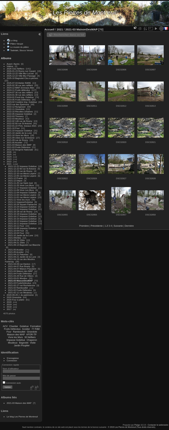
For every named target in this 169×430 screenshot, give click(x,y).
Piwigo (137, 425)
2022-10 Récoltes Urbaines (20, 111)
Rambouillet (19, 331)
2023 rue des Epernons (18, 104)
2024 (9, 157)
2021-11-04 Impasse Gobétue (22, 192)
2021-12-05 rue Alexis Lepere (22, 176)
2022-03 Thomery (15, 116)
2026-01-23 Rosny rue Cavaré (21, 71)
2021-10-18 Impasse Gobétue (22, 214)
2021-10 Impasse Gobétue (19, 130)
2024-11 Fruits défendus (18, 90)
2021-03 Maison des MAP (19, 145)
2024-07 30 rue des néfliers (20, 92)
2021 (9, 164)
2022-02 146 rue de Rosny (19, 121)
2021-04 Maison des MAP (20, 271)
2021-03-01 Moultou (17, 278)
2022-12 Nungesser (16, 107)
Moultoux (13, 342)
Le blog (13, 40)
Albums (6, 58)
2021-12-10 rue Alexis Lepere (22, 173)
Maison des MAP (16, 334)
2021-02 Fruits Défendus (20, 290)
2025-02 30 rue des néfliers (20, 85)
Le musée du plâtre (19, 47)
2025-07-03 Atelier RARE (19, 83)
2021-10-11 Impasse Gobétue (22, 223)
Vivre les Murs (15, 337)
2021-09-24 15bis (16, 240)
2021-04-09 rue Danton (19, 264)
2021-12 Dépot (15, 180)
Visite (33, 342)
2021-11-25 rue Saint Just (20, 183)
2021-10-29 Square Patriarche (22, 204)
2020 (9, 302)
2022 (9, 161)
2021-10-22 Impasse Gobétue (22, 209)
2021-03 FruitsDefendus (19, 283)
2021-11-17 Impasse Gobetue (22, 188)
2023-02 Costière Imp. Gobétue (22, 102)
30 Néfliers (30, 337)
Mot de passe (9, 375)
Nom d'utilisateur (11, 368)
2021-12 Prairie (15, 178)
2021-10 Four (13, 128)
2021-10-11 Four (16, 226)
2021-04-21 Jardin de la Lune (22, 257)
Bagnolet (23, 342)
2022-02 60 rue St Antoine (19, 123)
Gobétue (24, 326)
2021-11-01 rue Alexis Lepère (22, 197)
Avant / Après (13, 64)
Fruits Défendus (12, 329)
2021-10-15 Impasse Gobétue (22, 218)
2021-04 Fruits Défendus (20, 273)
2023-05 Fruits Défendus (19, 99)
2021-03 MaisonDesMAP (20, 280)
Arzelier (26, 329)
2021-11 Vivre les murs (19, 199)
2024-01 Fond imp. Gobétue (20, 97)
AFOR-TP (31, 334)
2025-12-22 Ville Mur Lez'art (20, 73)
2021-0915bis (14, 238)
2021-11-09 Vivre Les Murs (21, 190)
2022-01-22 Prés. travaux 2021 (21, 126)
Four (9, 331)
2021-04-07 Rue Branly (19, 266)
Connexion (12, 360)
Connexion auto (12, 383)
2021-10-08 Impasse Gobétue (22, 228)
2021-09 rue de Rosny (17, 140)
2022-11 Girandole (16, 109)
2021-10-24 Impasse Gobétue (22, 207)
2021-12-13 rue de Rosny (20, 171)
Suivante (118, 225)
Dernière (129, 225)
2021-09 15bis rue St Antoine (21, 137)
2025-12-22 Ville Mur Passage (21, 76)
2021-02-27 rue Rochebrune (21, 285)
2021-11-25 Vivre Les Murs (21, 185)
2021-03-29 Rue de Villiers (21, 276)
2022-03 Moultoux (15, 118)
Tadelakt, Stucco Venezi (21, 50)
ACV (5, 326)
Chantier (13, 326)
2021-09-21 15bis (16, 242)
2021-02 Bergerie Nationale (20, 149)
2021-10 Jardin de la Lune (19, 133)
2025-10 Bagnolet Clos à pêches (22, 78)
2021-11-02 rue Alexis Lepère (22, 195)
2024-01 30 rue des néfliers (20, 95)
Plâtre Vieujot (16, 44)
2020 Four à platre (15, 299)
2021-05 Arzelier (15, 142)
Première (84, 225)
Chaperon (32, 340)
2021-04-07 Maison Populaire (22, 268)
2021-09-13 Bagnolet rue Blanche (24, 245)
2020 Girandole (14, 297)
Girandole (32, 331)
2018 (9, 307)
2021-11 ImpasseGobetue (20, 202)
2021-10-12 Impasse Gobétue (22, 221)
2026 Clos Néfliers (15, 68)
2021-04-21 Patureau (18, 254)
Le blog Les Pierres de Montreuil (22, 416)
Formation (35, 326)
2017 (9, 309)
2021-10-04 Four (16, 230)
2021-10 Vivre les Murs (18, 135)
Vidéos (10, 66)
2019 (9, 304)
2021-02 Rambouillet (18, 288)
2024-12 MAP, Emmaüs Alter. (21, 87)
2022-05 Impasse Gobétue (19, 114)
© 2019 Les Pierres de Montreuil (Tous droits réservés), (132, 427)
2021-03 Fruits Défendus (19, 147)
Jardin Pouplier (22, 345)
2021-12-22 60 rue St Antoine (22, 168)
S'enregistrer (13, 358)
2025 (9, 154)
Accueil (49, 29)
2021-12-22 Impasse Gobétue (22, 166)
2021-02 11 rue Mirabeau (20, 292)
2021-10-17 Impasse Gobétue (22, 216)
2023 (9, 159)
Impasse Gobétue (16, 340)
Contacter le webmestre (158, 425)
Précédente (97, 225)
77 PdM (36, 329)
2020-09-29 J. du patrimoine (20, 295)
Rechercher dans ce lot (69, 34)
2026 (9, 152)
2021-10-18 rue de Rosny (20, 211)
